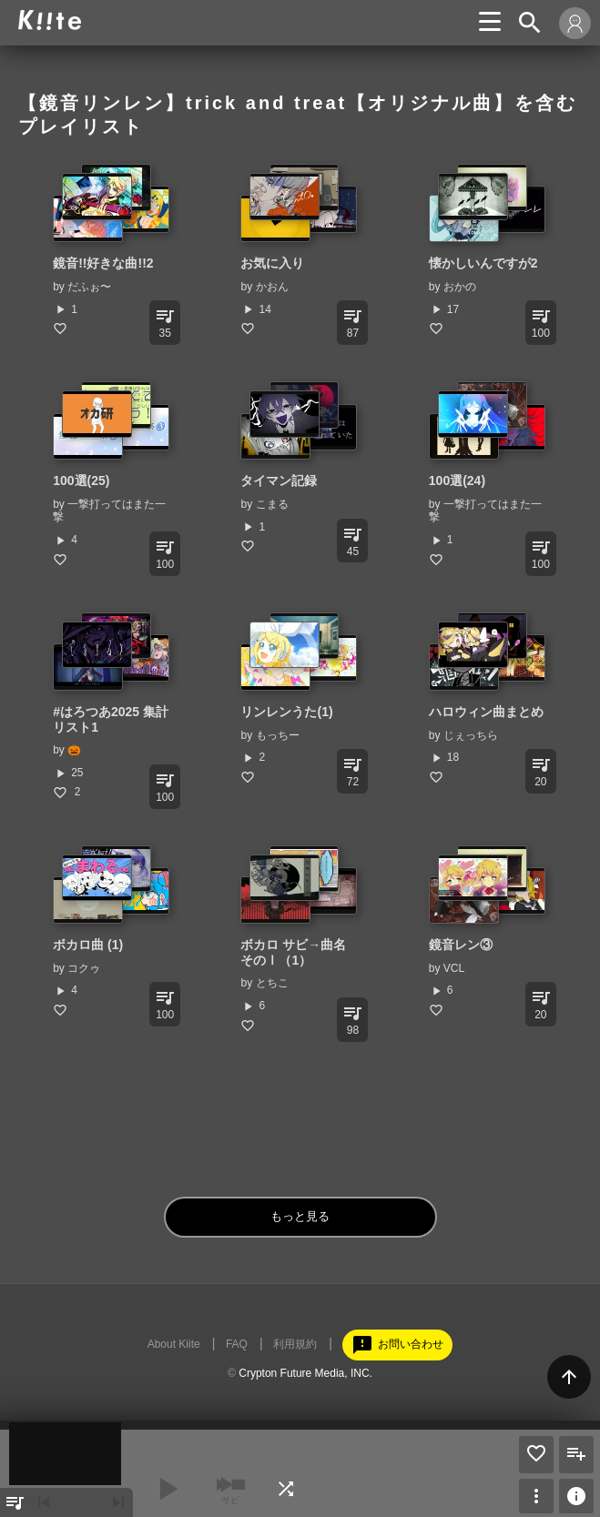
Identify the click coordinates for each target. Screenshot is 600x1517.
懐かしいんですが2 (483, 263)
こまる (272, 504)
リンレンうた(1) (286, 711)
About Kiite (173, 1344)
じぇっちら (470, 735)
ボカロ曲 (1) (88, 944)
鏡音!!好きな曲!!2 (103, 263)
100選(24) (457, 480)
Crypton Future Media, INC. (305, 1373)
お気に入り (272, 263)
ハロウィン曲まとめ (486, 711)
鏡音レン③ (461, 944)
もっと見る (300, 1216)
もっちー (278, 735)
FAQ (237, 1344)
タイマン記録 (278, 480)
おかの (459, 286)
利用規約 (295, 1344)
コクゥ (83, 968)
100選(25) (81, 480)
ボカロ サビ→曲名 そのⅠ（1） (293, 952)
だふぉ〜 (89, 286)
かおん (272, 286)
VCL (453, 968)
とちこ (272, 982)
